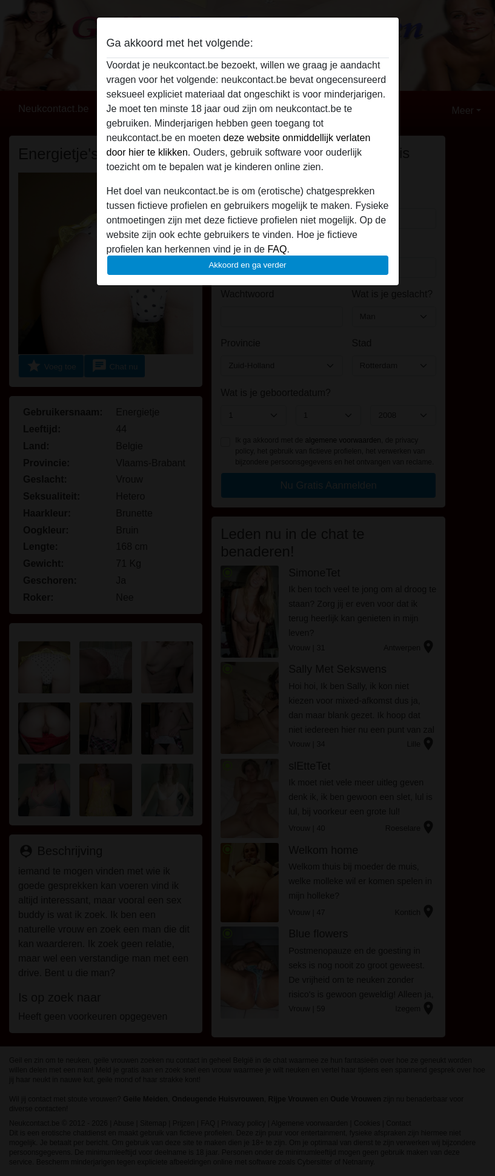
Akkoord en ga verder (247, 264)
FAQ (277, 249)
